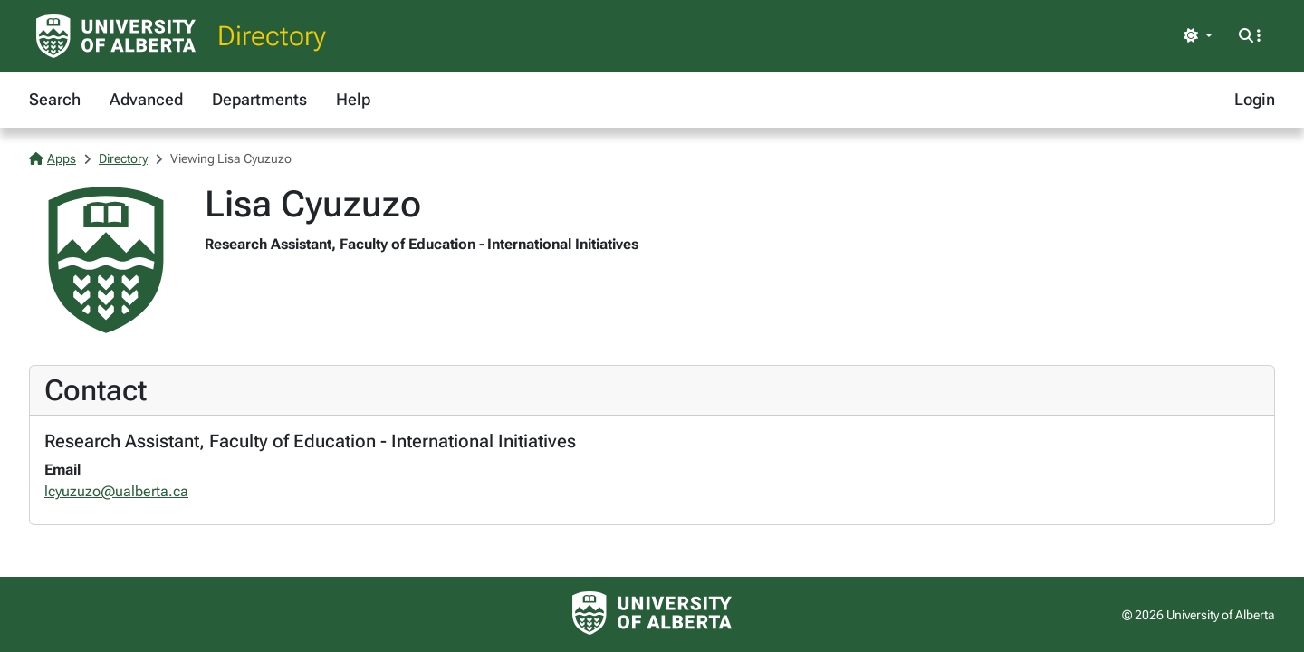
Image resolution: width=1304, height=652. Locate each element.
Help (353, 99)
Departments (259, 99)
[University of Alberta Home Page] (116, 36)
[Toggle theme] (1198, 36)
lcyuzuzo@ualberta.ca (116, 491)
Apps (52, 158)
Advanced (146, 99)
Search (55, 99)
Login (1254, 99)
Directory (271, 36)
